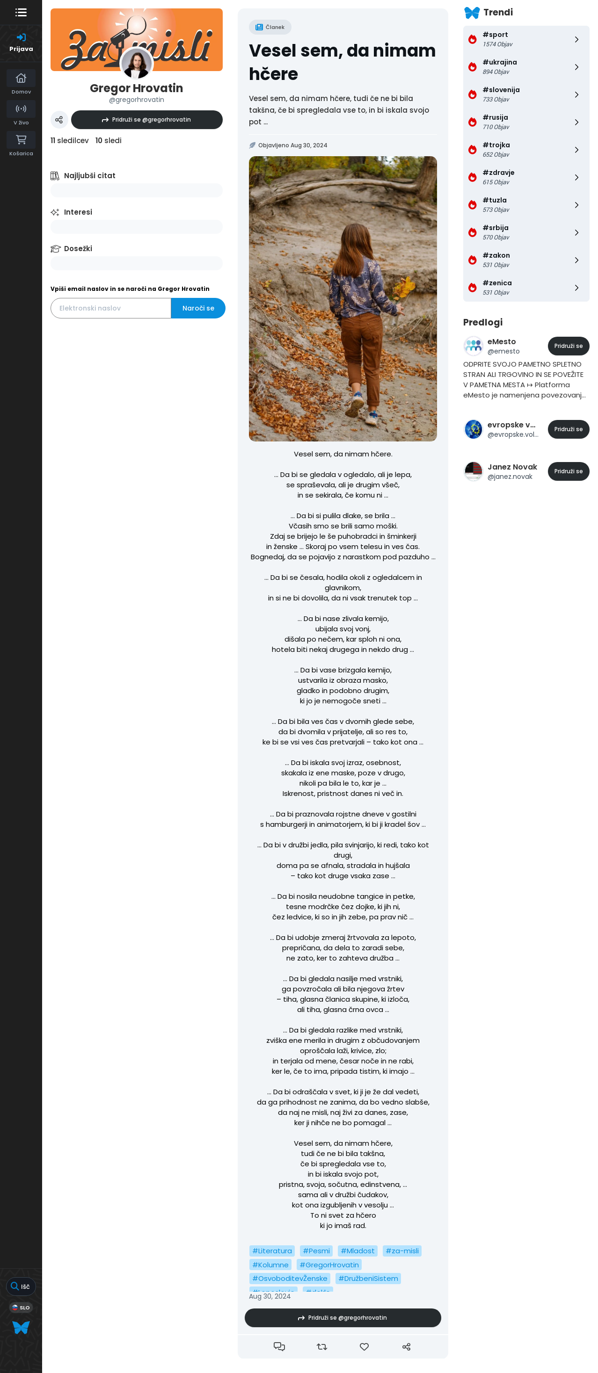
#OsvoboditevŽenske (290, 1278)
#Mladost (358, 1251)
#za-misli (402, 1251)
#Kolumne (270, 1265)
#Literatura (272, 1251)
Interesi (78, 212)
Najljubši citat (90, 176)
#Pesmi (316, 1251)
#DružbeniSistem (368, 1278)
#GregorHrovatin (329, 1265)
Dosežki (78, 248)
